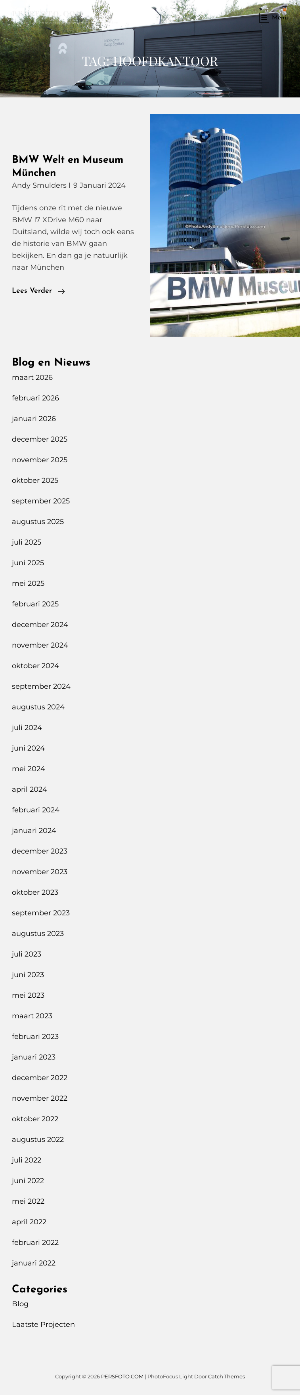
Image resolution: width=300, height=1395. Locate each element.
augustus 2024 (38, 707)
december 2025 (39, 439)
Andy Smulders (39, 185)
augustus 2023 (38, 933)
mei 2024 (28, 768)
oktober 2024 (35, 665)
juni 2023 (28, 974)
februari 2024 (35, 810)
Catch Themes (226, 1376)
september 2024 (41, 686)
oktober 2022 (35, 1119)
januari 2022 (33, 1263)
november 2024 (40, 645)
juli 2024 (27, 727)
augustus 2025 (38, 521)
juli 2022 (26, 1160)
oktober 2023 (35, 892)
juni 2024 (28, 748)
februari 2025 (35, 604)
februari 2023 (35, 1036)
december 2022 (39, 1077)
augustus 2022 (38, 1139)
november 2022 (39, 1098)
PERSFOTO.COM (48, 13)
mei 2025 (28, 583)
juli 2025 (26, 542)
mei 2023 (28, 995)
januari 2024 (34, 830)
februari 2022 (35, 1242)
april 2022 (29, 1222)
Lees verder (38, 291)
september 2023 (41, 913)
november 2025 (39, 459)
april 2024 (29, 789)
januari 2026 (34, 418)
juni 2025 (28, 562)
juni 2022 (28, 1180)
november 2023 (39, 871)
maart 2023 (32, 1016)
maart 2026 (32, 377)
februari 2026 (35, 398)
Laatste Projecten (43, 1324)
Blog (20, 1304)
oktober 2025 (35, 480)
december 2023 (39, 851)
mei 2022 (28, 1201)
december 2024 (40, 624)
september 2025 (41, 501)
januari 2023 (33, 1057)
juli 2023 (26, 954)
